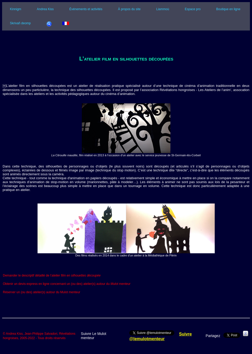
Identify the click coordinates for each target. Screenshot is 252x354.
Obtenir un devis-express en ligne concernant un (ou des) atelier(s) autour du (67, 284)
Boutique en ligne (228, 9)
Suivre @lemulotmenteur (160, 336)
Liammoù (162, 9)
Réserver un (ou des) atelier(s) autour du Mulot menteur (41, 292)
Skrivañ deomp (20, 23)
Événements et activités (85, 9)
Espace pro (193, 9)
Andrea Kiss (45, 9)
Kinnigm (15, 9)
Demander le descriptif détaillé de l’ (52, 275)
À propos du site (129, 9)
